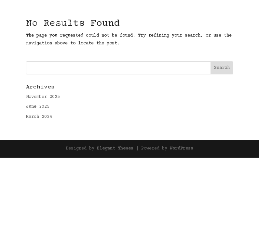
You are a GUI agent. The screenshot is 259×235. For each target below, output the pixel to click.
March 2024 (39, 116)
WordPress (181, 148)
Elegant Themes (115, 148)
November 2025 (43, 97)
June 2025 (37, 106)
